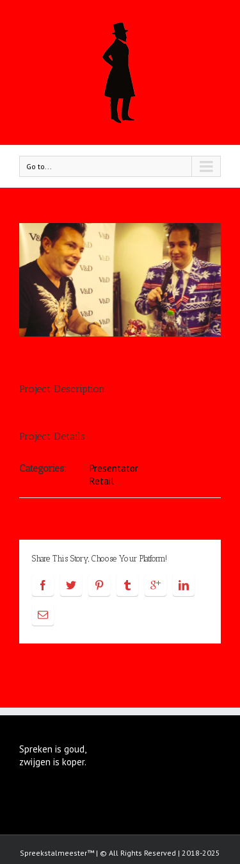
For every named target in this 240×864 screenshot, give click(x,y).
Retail (102, 481)
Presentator (114, 468)
